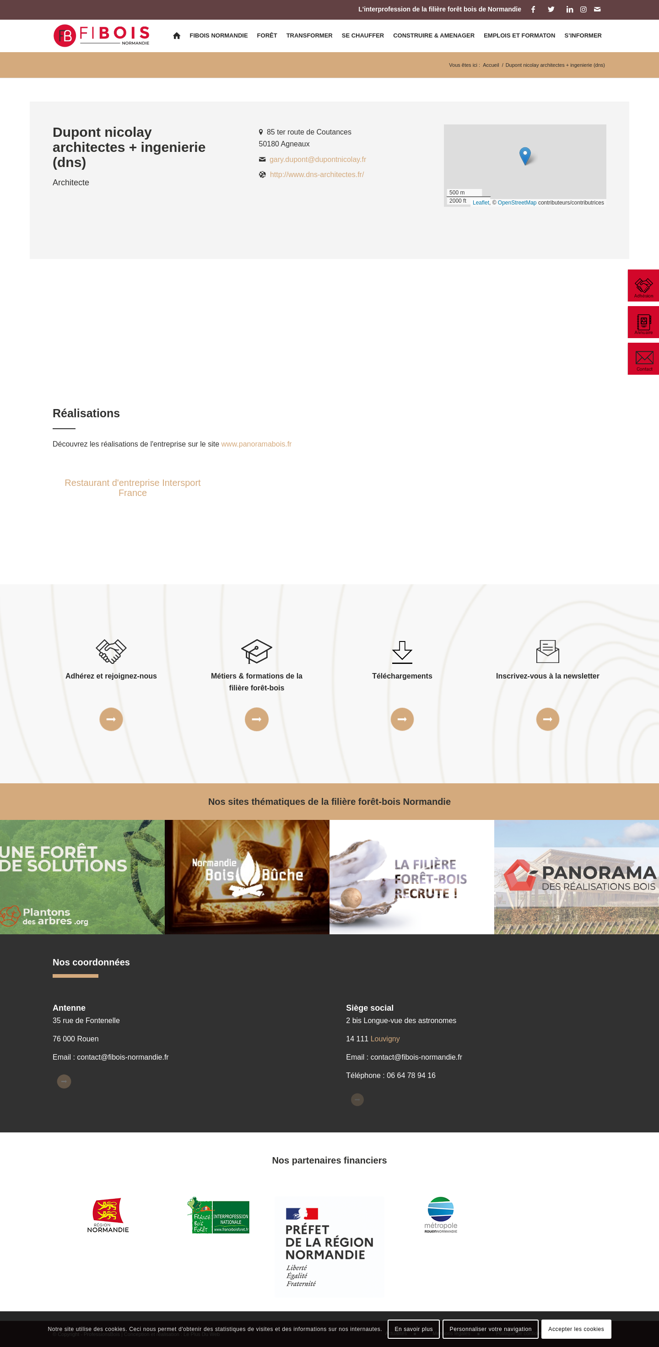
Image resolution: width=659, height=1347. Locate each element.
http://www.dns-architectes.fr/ (317, 174)
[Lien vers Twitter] (551, 9)
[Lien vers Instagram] (583, 9)
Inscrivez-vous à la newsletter (548, 676)
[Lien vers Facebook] (533, 9)
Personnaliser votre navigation (491, 1329)
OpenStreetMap (517, 202)
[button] (525, 156)
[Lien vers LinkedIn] (569, 9)
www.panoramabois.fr (256, 444)
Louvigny (385, 1039)
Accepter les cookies (576, 1329)
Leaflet (481, 202)
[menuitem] (176, 36)
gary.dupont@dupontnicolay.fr (318, 159)
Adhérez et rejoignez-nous (111, 676)
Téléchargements (402, 676)
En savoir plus (413, 1329)
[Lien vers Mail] (597, 9)
